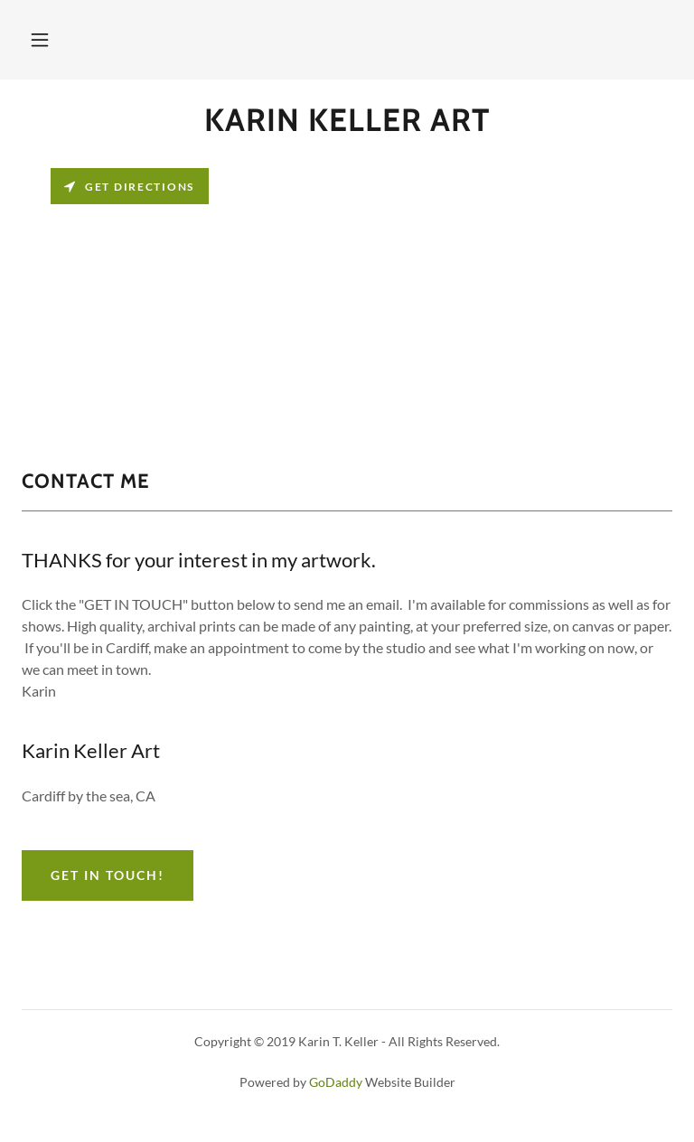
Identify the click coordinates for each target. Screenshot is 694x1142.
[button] (40, 40)
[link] (347, 125)
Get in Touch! (107, 875)
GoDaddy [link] (335, 1082)
